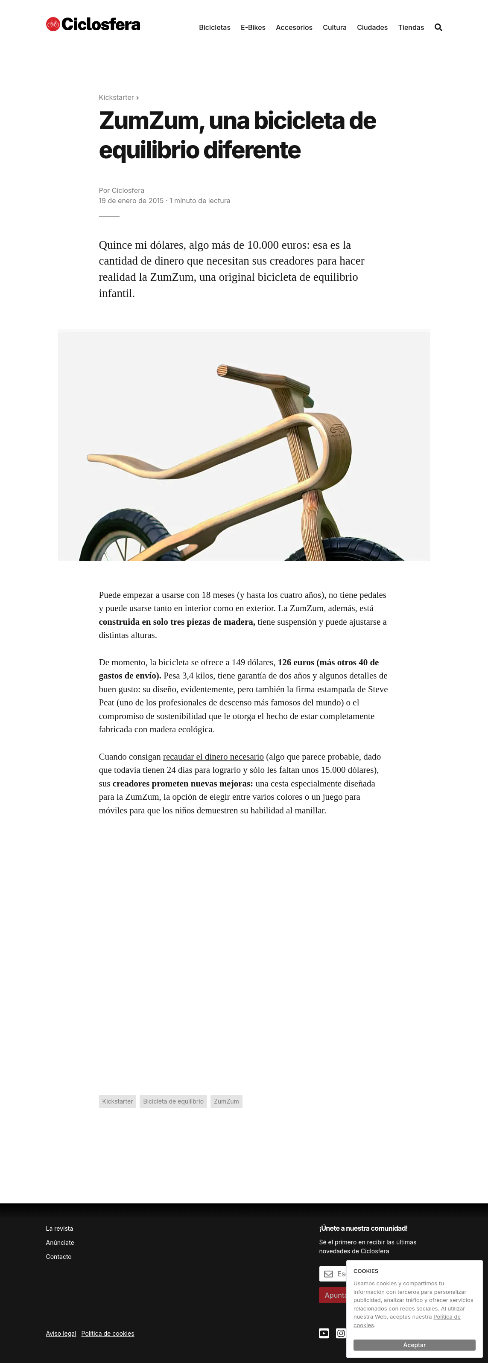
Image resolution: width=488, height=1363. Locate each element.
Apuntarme (342, 1295)
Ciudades (372, 27)
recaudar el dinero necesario (213, 756)
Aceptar (414, 1344)
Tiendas (411, 27)
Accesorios (294, 27)
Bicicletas (215, 27)
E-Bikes (253, 27)
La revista (59, 1228)
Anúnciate (60, 1242)
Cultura (335, 27)
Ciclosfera (128, 190)
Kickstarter (116, 97)
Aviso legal (61, 1333)
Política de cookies (108, 1333)
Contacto (59, 1256)
